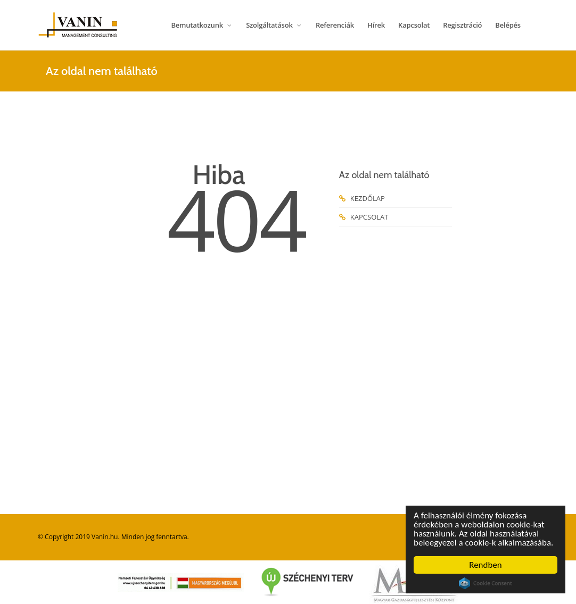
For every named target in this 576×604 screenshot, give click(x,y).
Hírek (376, 25)
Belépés (508, 25)
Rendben (485, 565)
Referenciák (335, 25)
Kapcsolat (414, 25)
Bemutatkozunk (202, 25)
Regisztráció (462, 25)
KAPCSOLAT (364, 217)
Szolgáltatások (274, 25)
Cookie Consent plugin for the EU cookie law (485, 583)
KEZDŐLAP (362, 198)
